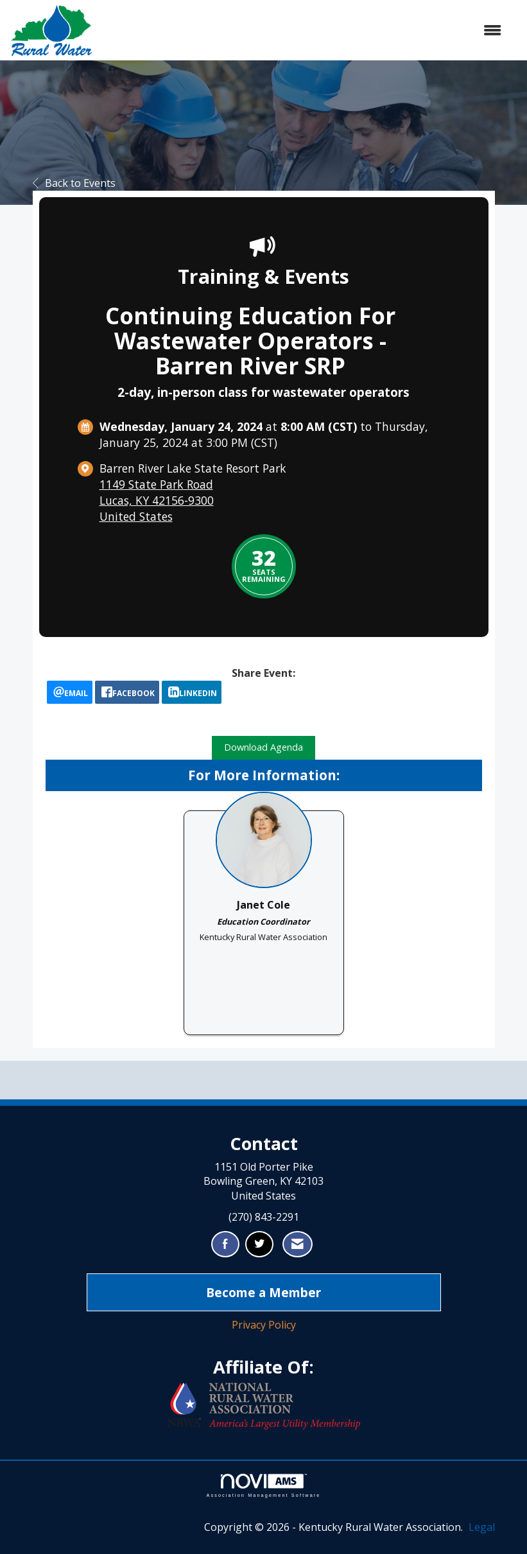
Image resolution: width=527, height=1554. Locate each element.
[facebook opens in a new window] (127, 692)
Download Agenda (263, 747)
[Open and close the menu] (303, 30)
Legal (482, 1527)
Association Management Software (263, 1485)
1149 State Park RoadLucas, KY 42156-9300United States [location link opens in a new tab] (156, 500)
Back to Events (74, 183)
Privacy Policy (264, 1325)
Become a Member (263, 1292)
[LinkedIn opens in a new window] (191, 692)
